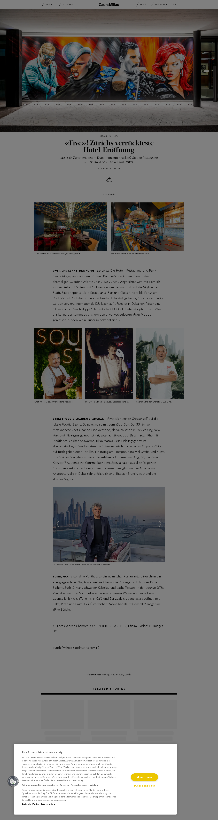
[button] (13, 781)
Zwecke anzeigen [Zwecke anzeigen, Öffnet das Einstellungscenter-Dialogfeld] (144, 785)
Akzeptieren (144, 777)
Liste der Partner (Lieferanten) (38, 804)
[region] (95, 779)
